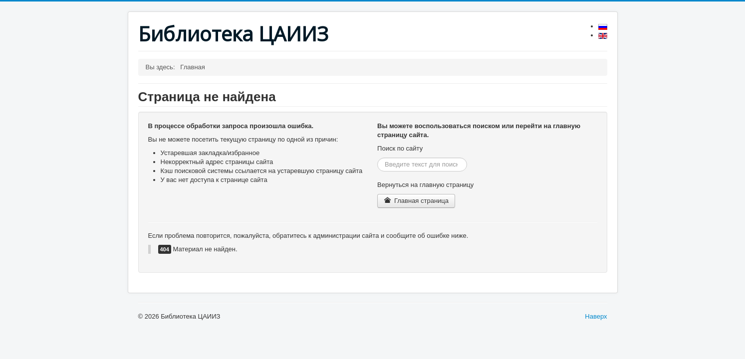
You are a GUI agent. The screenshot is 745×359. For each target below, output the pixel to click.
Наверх (596, 316)
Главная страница (416, 200)
